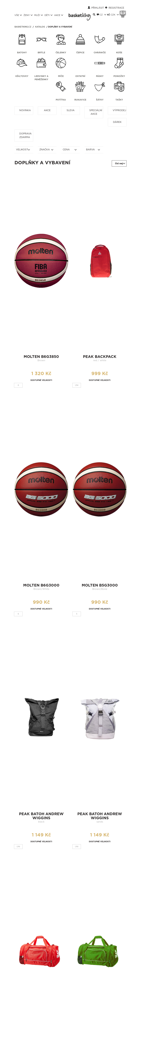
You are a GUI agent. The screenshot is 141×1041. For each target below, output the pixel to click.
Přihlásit (97, 8)
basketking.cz (22, 27)
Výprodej (119, 110)
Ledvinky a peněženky (41, 78)
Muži (38, 15)
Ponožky (119, 76)
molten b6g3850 (41, 357)
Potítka (61, 100)
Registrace (116, 8)
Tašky (119, 100)
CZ (101, 14)
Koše (119, 53)
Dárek (117, 122)
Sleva (71, 110)
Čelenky (61, 53)
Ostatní (80, 76)
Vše (18, 15)
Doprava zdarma (25, 135)
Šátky (99, 100)
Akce (58, 15)
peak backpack (99, 357)
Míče (61, 76)
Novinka (25, 110)
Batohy (22, 53)
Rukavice (80, 100)
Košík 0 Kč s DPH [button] (123, 12)
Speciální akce (95, 112)
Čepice (80, 53)
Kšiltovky (21, 76)
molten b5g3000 (100, 585)
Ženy (28, 15)
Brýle (41, 53)
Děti (49, 15)
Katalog (40, 27)
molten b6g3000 (41, 585)
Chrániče (100, 53)
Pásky (99, 76)
